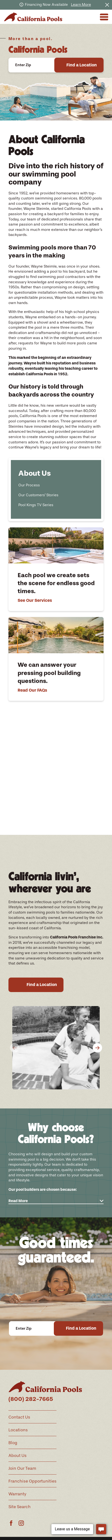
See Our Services (35, 600)
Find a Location (81, 65)
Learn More (81, 4)
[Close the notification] (107, 5)
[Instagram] (21, 1523)
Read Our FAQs (32, 690)
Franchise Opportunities (32, 1481)
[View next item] (64, 833)
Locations (18, 1429)
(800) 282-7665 (30, 1399)
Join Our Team (22, 1468)
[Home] (33, 16)
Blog (12, 1442)
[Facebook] (11, 1523)
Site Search (19, 1506)
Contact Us (19, 1417)
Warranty (17, 1493)
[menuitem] (56, 485)
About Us (17, 1455)
